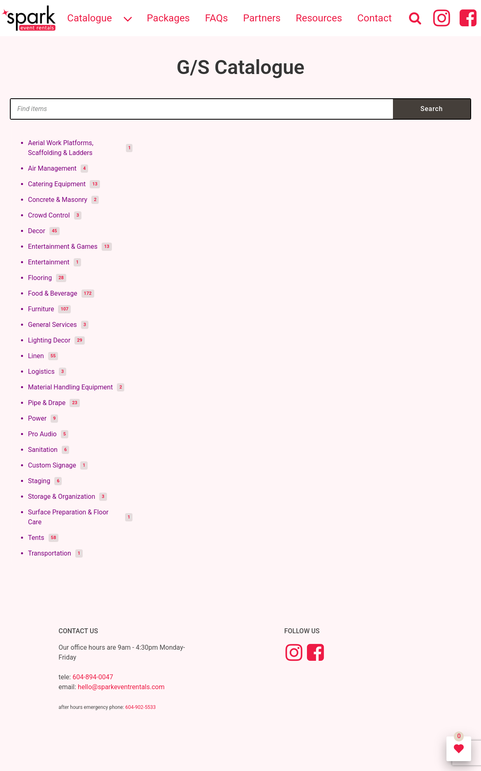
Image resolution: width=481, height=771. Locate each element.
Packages (168, 18)
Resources (319, 18)
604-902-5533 (140, 707)
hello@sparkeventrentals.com (121, 687)
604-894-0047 (92, 677)
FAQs (216, 18)
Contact (374, 18)
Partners (262, 18)
